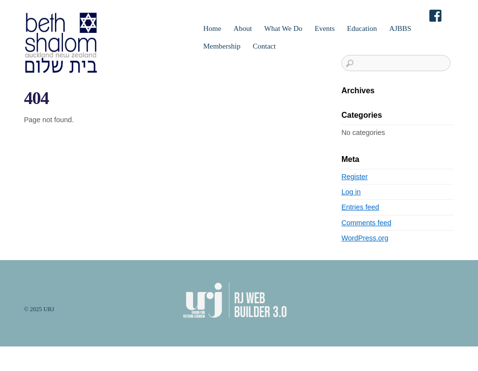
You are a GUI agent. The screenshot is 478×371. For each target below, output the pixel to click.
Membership (222, 46)
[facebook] (436, 16)
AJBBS (400, 28)
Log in (351, 192)
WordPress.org (365, 238)
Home (212, 28)
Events (325, 28)
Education (362, 28)
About (242, 28)
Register (354, 177)
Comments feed (366, 223)
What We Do (283, 28)
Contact (264, 46)
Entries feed (360, 207)
